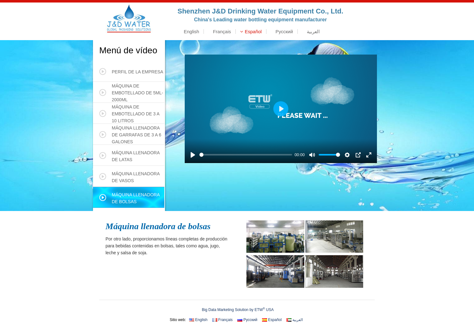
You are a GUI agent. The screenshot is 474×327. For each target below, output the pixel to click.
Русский (282, 31)
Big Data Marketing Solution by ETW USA (238, 309)
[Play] (193, 155)
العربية (311, 31)
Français (219, 31)
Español (251, 31)
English (189, 31)
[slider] (245, 155)
